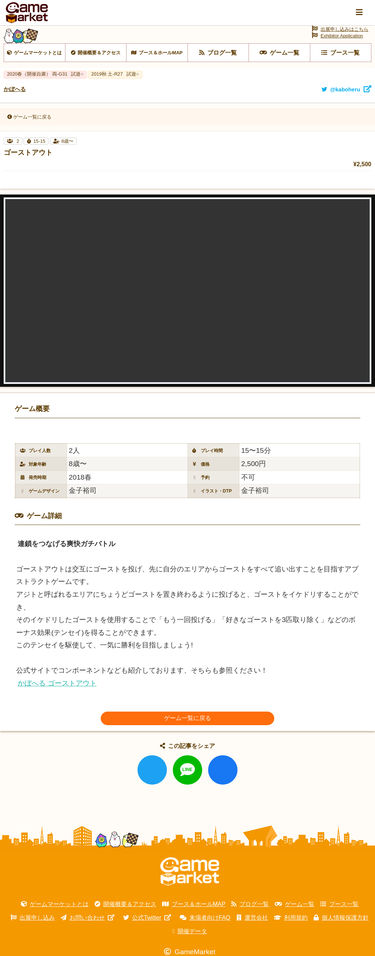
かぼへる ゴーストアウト (57, 687)
